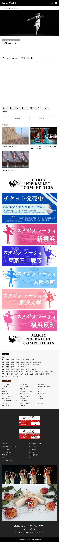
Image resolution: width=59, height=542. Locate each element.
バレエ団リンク (24, 393)
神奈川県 (28, 362)
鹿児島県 (42, 374)
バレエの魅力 (23, 384)
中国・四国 (5, 371)
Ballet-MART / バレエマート (29, 525)
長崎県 (21, 374)
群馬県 (7, 362)
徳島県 (36, 371)
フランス (8, 376)
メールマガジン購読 (7, 460)
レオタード (5, 386)
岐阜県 (7, 367)
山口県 (31, 371)
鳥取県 (11, 371)
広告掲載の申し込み (29, 532)
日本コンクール (42, 389)
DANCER (22, 405)
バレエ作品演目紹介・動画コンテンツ (11, 40)
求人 (30, 458)
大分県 (31, 374)
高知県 (51, 371)
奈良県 (28, 369)
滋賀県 (7, 369)
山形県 (28, 360)
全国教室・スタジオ (7, 455)
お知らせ (4, 443)
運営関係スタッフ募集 (26, 391)
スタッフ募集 (5, 384)
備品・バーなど (6, 398)
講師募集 (4, 391)
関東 (3, 362)
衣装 (39, 396)
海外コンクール (42, 393)
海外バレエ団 (5, 405)
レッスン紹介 (32, 446)
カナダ (20, 376)
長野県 (37, 364)
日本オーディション (7, 396)
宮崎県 (36, 374)
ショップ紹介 (32, 449)
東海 (3, 367)
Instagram (31, 529)
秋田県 (22, 360)
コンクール (5, 458)
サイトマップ (18, 532)
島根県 (16, 371)
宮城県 (17, 360)
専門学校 (22, 389)
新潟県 (12, 364)
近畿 (3, 369)
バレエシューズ (42, 384)
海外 (3, 376)
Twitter (24, 529)
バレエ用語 (24, 400)
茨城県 (34, 362)
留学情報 (31, 452)
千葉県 (17, 362)
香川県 (41, 371)
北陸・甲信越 (5, 364)
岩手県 (12, 360)
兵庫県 (22, 369)
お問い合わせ (39, 532)
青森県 (7, 360)
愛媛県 (46, 371)
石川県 (22, 364)
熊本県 (26, 374)
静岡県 (12, 367)
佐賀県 (16, 374)
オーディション (6, 449)
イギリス (14, 376)
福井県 (27, 364)
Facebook (28, 529)
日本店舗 (40, 398)
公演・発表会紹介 (6, 452)
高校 (39, 391)
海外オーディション (25, 396)
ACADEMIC (5, 393)
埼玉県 (12, 362)
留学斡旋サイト (42, 403)
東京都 (22, 362)
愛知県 (17, 367)
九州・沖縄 (5, 374)
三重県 (22, 367)
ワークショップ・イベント (9, 446)
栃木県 (39, 362)
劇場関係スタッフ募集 (44, 386)
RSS (34, 529)
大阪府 (17, 369)
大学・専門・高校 (34, 455)
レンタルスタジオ (25, 386)
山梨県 (32, 364)
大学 (3, 389)
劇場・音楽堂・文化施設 (35, 443)
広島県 (26, 371)
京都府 (12, 369)
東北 (3, 360)
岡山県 (21, 371)
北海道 (4, 357)
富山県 (17, 364)
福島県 (33, 360)
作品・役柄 (5, 403)
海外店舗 (22, 398)
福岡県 (11, 374)
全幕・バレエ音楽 (25, 403)
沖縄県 (47, 374)
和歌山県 (33, 369)
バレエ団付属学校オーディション (11, 400)
